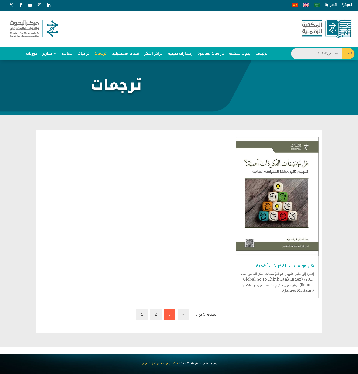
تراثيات (83, 53)
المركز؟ (347, 5)
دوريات (31, 53)
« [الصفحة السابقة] (183, 315)
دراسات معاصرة (210, 53)
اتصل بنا (331, 5)
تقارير (47, 53)
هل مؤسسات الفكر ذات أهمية (285, 266)
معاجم (67, 53)
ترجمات (100, 53)
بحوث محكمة (239, 53)
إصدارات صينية (180, 53)
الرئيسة (261, 53)
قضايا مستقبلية (125, 53)
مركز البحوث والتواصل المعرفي (159, 358)
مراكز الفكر (153, 53)
